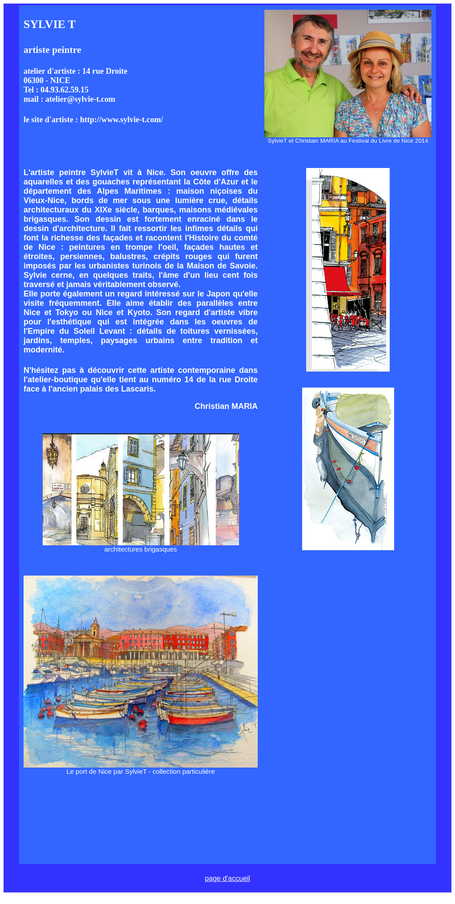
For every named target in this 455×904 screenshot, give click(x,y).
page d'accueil (227, 878)
